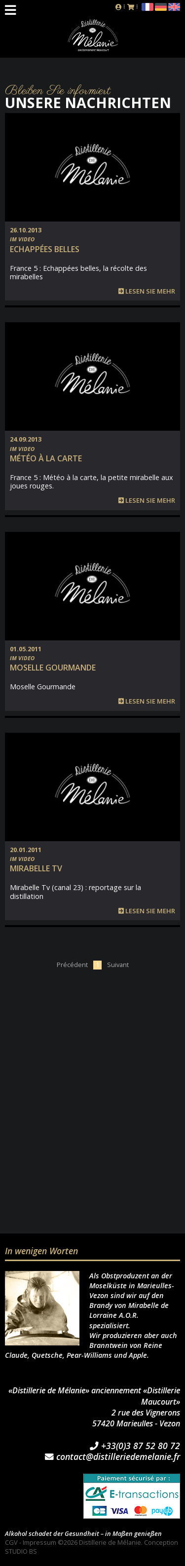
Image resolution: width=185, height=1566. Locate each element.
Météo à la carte (46, 458)
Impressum (39, 1542)
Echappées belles (44, 249)
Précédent (72, 964)
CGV (11, 1542)
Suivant (118, 964)
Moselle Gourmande (53, 667)
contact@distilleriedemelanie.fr (112, 1457)
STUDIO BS (21, 1551)
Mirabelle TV (36, 868)
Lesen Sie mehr (146, 291)
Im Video (22, 239)
